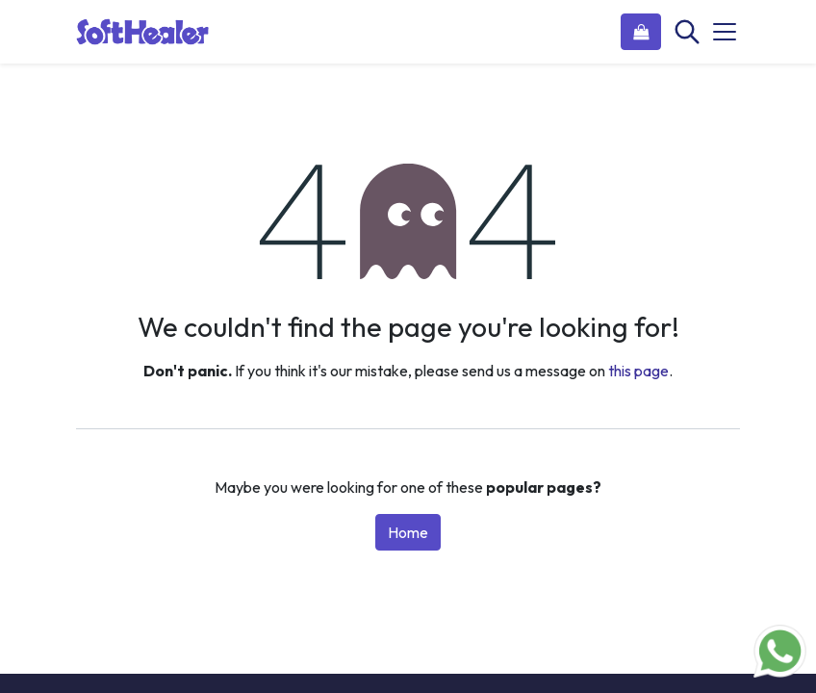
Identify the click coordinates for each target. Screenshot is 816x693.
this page (638, 370)
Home (408, 532)
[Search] (685, 32)
